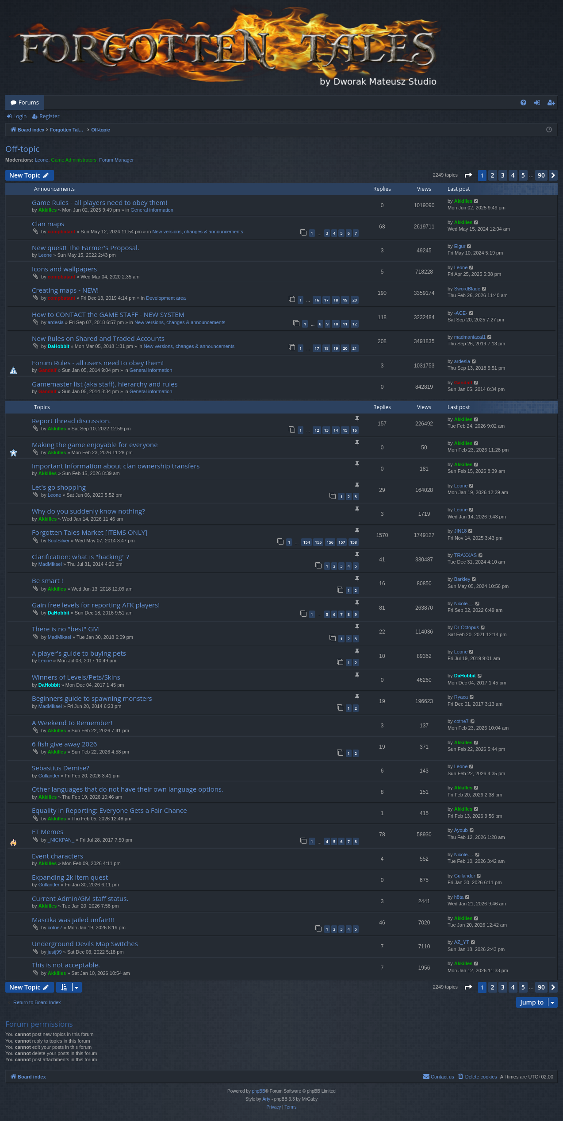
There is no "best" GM (65, 628)
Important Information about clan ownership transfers (116, 465)
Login (20, 116)
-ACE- (460, 313)
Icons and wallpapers (64, 268)
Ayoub (461, 830)
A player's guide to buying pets (79, 653)
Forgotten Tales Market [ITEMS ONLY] (89, 532)
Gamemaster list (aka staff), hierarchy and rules (105, 383)
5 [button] (523, 175)
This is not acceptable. (66, 964)
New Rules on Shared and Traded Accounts (98, 338)
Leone (42, 159)
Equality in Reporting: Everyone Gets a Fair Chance (109, 810)
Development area (166, 298)
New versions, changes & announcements (197, 231)
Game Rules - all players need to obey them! (99, 202)
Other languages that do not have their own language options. (127, 789)
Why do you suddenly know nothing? (88, 510)
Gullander (49, 775)
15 (345, 430)
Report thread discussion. (71, 420)
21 (354, 348)
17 (326, 300)
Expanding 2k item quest (70, 877)
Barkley (462, 579)
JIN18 (460, 530)
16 (316, 300)
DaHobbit (58, 346)
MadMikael (50, 564)
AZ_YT (461, 942)
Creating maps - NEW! (65, 290)
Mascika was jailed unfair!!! (73, 919)
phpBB (258, 1091)
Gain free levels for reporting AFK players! (96, 604)
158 (353, 542)
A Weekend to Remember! (72, 722)
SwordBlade (467, 288)
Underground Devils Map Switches (85, 943)
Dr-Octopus (466, 627)
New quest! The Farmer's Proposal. (85, 247)
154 (306, 542)
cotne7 (461, 721)
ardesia (56, 322)
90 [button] (541, 175)
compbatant (61, 231)
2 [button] (492, 175)
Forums (29, 102)
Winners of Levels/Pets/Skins (76, 677)
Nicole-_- (464, 603)
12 (354, 324)
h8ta (458, 897)
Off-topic (22, 149)
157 (341, 542)
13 (326, 430)
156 (330, 542)
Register (49, 116)
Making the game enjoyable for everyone (95, 444)
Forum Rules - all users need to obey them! (98, 362)
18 (335, 300)
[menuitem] (523, 102)
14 (335, 430)
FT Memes (47, 831)
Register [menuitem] (553, 104)
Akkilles (47, 210)
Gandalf (47, 370)
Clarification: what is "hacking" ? (80, 556)
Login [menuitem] (539, 104)
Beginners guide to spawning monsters (92, 698)
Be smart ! (47, 580)
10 (335, 324)
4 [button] (513, 175)
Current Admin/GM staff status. (80, 898)
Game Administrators (73, 159)
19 (345, 300)
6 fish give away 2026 (64, 743)
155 (318, 542)
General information (151, 210)
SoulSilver (59, 540)
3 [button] (503, 175)
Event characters (57, 855)
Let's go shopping (59, 487)
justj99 (55, 952)
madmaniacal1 (470, 337)
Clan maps (48, 223)
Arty (266, 1099)
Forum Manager (116, 159)
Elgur (460, 246)
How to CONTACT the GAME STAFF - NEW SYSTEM (108, 314)
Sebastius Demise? (60, 767)
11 (345, 324)
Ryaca (461, 697)
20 (354, 300)
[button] (468, 175)
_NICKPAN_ (61, 840)
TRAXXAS (465, 555)
